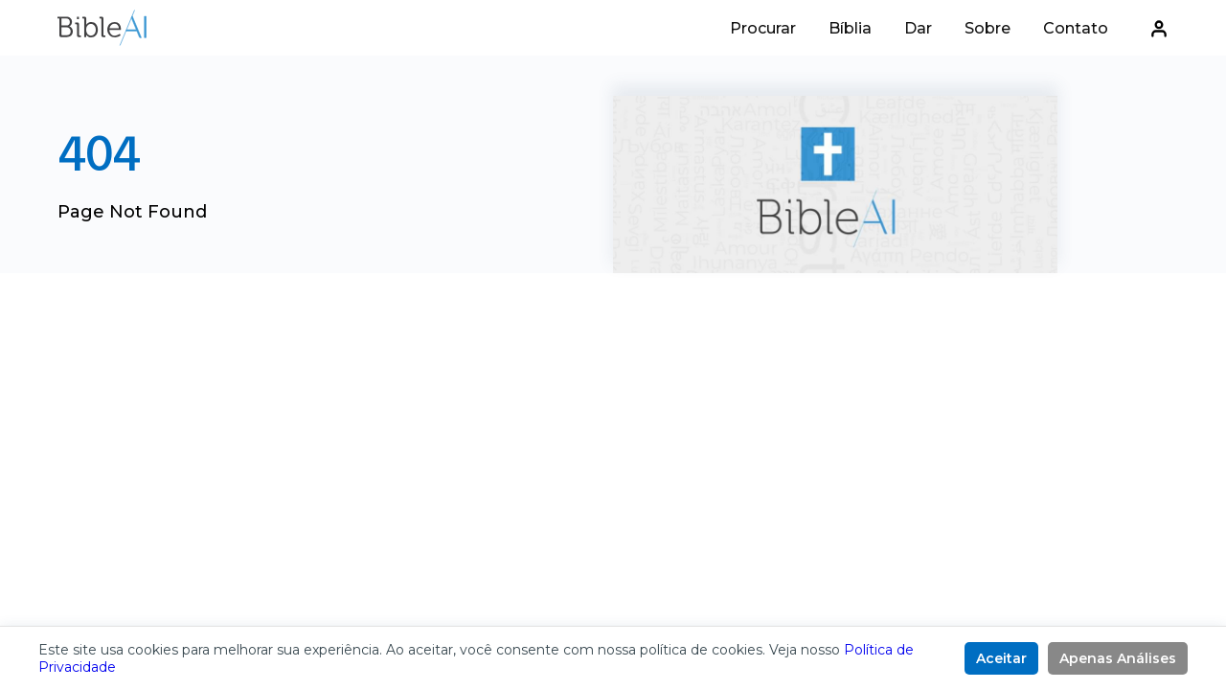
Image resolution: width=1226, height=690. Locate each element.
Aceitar (1001, 658)
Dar (918, 30)
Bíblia (850, 30)
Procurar (763, 30)
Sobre (987, 30)
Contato (1075, 30)
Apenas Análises (1117, 658)
